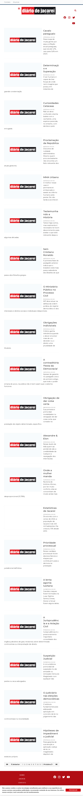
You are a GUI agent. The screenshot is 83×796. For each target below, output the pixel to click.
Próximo (48, 764)
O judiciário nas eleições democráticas (51, 695)
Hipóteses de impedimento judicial (51, 733)
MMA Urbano (51, 177)
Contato (7, 2)
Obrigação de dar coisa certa (51, 401)
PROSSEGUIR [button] (73, 790)
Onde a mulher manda (47, 473)
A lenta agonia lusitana (48, 582)
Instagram (71, 18)
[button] (21, 8)
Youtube (75, 24)
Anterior (15, 764)
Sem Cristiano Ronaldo (48, 252)
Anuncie (16, 2)
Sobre (22, 775)
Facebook (67, 18)
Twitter (76, 18)
